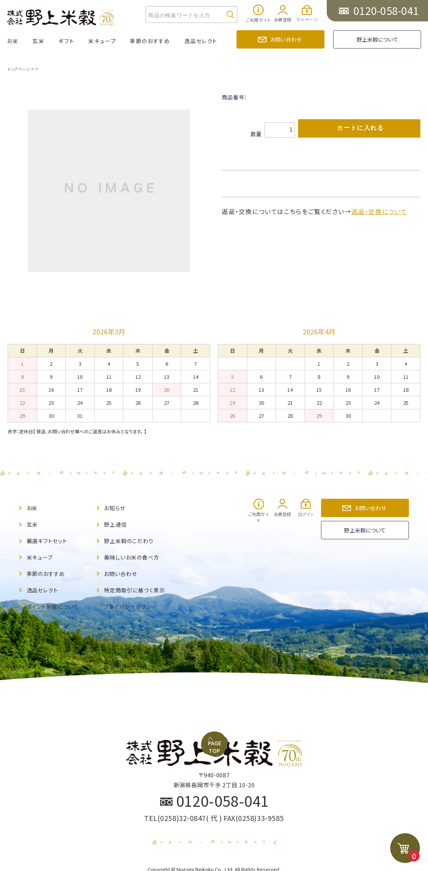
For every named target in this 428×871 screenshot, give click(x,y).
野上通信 (117, 521)
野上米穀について (377, 39)
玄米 (38, 41)
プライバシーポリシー (134, 594)
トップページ (20, 68)
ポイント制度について (57, 594)
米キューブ (102, 41)
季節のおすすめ (150, 41)
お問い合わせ (286, 39)
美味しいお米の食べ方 (135, 550)
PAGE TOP (218, 668)
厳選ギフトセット (50, 536)
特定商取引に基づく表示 (138, 580)
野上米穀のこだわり (132, 536)
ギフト (66, 41)
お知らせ (116, 507)
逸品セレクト (200, 41)
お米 (12, 41)
